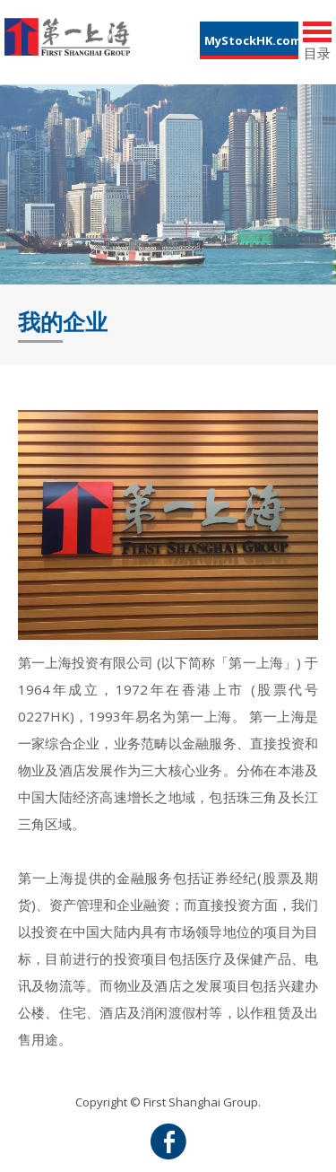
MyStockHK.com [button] (251, 40)
